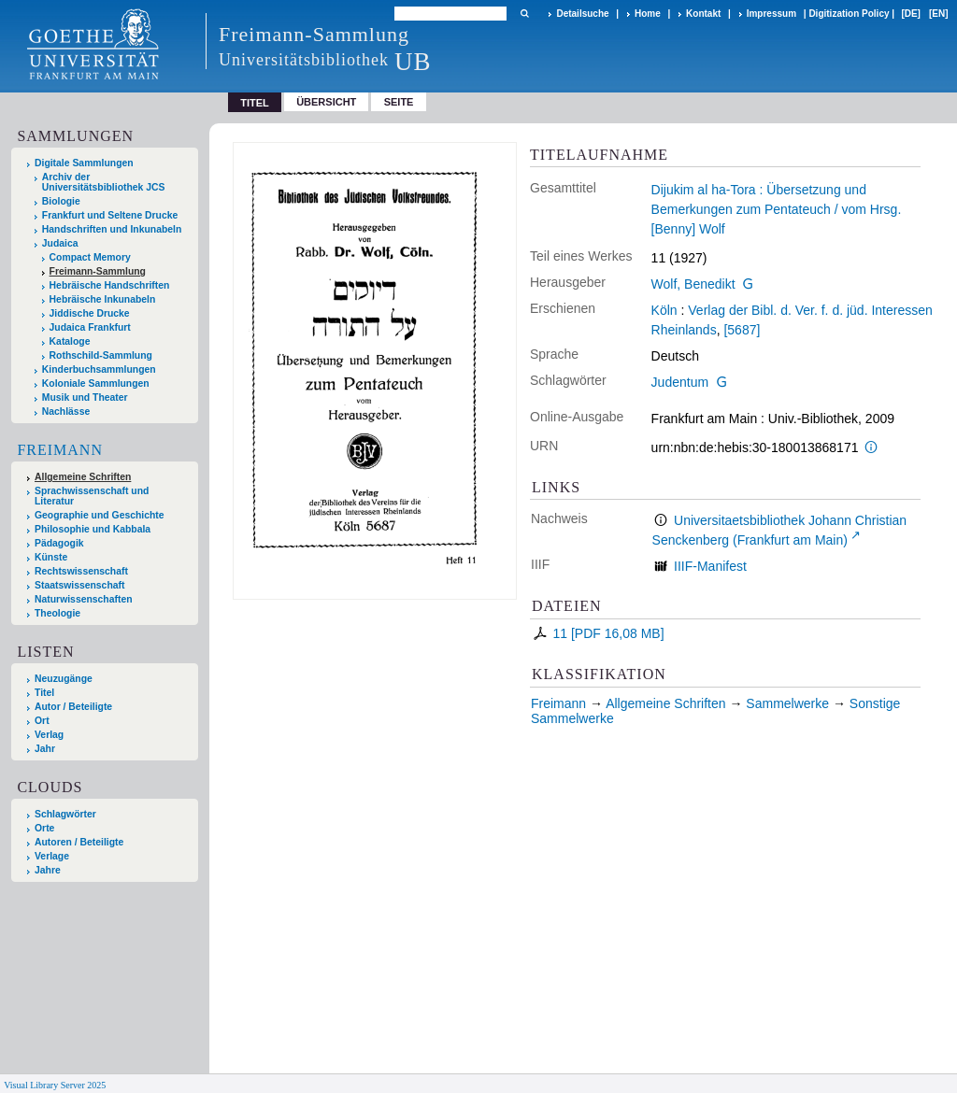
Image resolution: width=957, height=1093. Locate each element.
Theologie (57, 613)
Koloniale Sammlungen (96, 383)
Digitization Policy (848, 13)
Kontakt (703, 13)
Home (648, 13)
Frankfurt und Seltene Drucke (110, 215)
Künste (51, 557)
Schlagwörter (65, 814)
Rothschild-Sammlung (101, 355)
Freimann (60, 450)
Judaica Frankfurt (90, 327)
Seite (399, 101)
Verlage (52, 856)
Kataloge (70, 341)
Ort (42, 721)
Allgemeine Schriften (83, 477)
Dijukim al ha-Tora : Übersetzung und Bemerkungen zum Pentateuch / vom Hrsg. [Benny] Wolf (776, 209)
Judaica (60, 243)
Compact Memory (90, 257)
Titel (44, 693)
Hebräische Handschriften (110, 285)
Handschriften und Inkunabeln (112, 229)
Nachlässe (66, 411)
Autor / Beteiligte (73, 707)
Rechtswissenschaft (81, 571)
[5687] (741, 329)
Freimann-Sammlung (98, 271)
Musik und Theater (85, 397)
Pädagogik (59, 543)
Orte (44, 828)
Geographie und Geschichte (99, 515)
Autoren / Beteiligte (79, 842)
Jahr (45, 749)
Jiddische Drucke (90, 313)
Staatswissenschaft (79, 585)
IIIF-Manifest (710, 566)
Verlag (49, 735)
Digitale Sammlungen (84, 163)
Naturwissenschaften (84, 599)
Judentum (679, 382)
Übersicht (326, 101)
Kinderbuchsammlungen (99, 369)
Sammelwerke (787, 703)
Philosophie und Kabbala (92, 529)
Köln (664, 310)
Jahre (48, 870)
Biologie (61, 201)
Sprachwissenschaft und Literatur (92, 496)
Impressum (771, 13)
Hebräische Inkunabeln (103, 299)
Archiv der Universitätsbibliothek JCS (103, 182)
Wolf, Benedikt (693, 284)
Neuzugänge (64, 679)
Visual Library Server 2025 (55, 1085)
